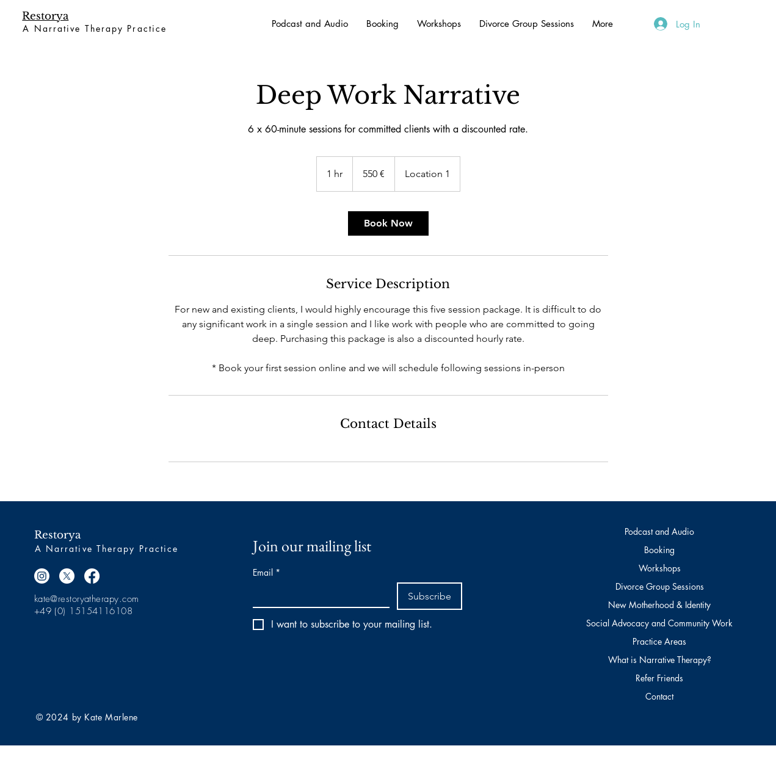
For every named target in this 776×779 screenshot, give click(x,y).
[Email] (318, 594)
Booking (659, 550)
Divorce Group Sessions (659, 586)
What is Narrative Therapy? (659, 659)
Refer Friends (659, 678)
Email (266, 572)
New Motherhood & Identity (659, 605)
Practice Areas (659, 641)
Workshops (660, 568)
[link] (388, 223)
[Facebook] (92, 576)
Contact (659, 696)
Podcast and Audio (659, 531)
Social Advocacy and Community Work (659, 623)
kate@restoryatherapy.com (86, 599)
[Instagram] (41, 576)
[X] (66, 576)
